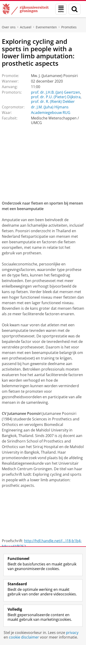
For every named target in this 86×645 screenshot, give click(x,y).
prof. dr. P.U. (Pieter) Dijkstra (55, 96)
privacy (72, 632)
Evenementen (46, 27)
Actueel (25, 27)
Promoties (69, 27)
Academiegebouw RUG (50, 112)
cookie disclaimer (24, 637)
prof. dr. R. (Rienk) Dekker (53, 101)
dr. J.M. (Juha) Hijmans (50, 107)
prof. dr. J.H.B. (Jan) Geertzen (55, 92)
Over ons (9, 27)
